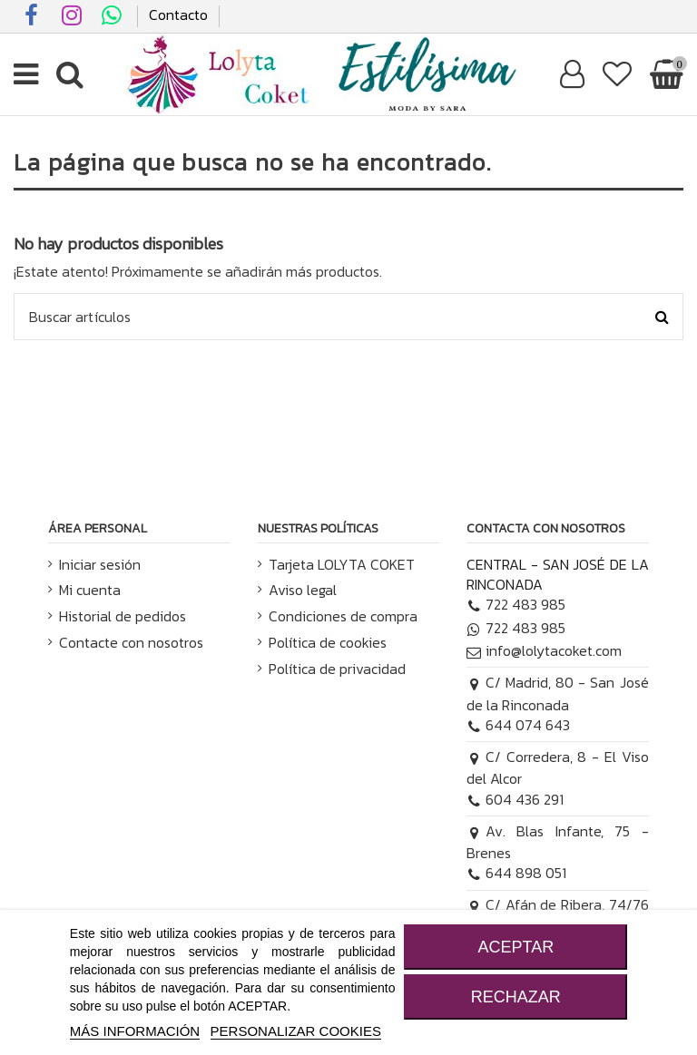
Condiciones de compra (343, 616)
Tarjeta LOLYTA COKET (342, 564)
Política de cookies (328, 642)
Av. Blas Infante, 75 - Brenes (557, 842)
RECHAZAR (516, 997)
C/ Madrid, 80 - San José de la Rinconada (557, 693)
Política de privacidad (337, 669)
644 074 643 (518, 725)
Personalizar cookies (296, 1031)
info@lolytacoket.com (544, 650)
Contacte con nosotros (131, 642)
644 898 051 (516, 873)
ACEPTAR (515, 947)
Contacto (178, 14)
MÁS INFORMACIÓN (135, 1031)
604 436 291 (515, 799)
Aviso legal (303, 590)
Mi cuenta (90, 590)
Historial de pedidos (122, 616)
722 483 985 (515, 604)
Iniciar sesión (100, 564)
